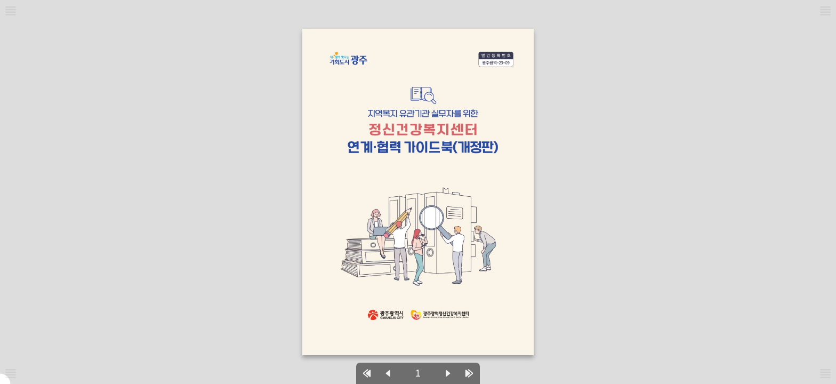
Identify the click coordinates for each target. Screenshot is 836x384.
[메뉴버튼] (10, 373)
